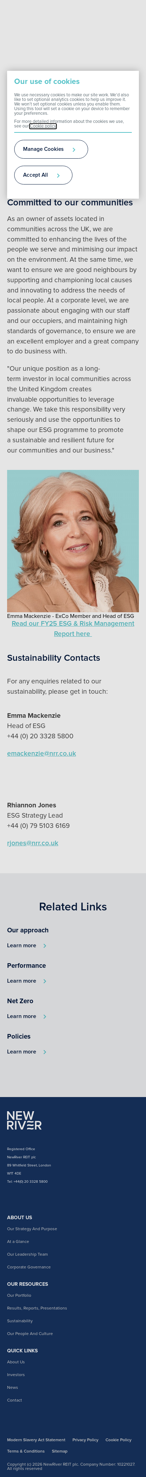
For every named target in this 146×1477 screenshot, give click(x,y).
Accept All (35, 175)
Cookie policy (43, 126)
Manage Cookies (43, 149)
